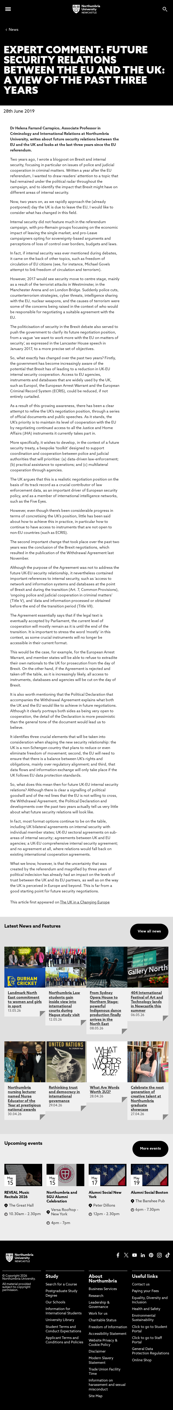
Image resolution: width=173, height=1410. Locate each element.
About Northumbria (103, 1279)
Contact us (141, 1284)
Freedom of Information (108, 1327)
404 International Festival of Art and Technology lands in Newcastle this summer (147, 1002)
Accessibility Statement (107, 1334)
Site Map (96, 1396)
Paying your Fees (145, 1291)
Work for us (98, 1314)
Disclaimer (97, 1351)
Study (52, 1276)
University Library (60, 1320)
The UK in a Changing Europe (85, 902)
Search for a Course (61, 1284)
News (12, 30)
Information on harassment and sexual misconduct (107, 1385)
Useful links (145, 1276)
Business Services (103, 1289)
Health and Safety (146, 1309)
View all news (149, 931)
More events (150, 1149)
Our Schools (55, 1302)
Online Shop (142, 1360)
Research (96, 1296)
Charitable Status (102, 1320)
